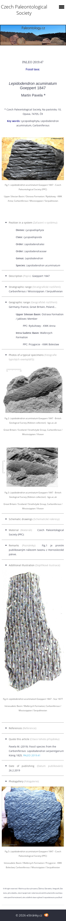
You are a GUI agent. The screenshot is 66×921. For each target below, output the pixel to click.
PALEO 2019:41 (31, 755)
